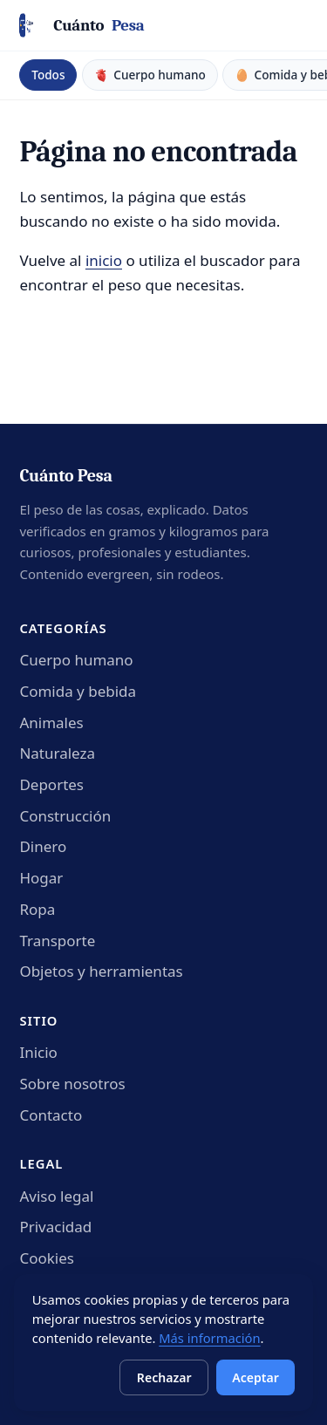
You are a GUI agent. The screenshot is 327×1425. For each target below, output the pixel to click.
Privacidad (55, 1227)
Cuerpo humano (76, 660)
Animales (51, 722)
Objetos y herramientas (100, 971)
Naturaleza (57, 753)
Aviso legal (56, 1196)
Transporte (57, 941)
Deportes (51, 784)
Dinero (42, 846)
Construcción (65, 816)
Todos (48, 74)
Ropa (37, 909)
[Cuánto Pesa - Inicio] (81, 25)
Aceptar (255, 1377)
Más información (209, 1338)
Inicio (38, 1052)
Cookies (46, 1258)
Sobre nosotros (72, 1084)
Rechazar (164, 1377)
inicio (103, 260)
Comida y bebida (77, 691)
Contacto (50, 1115)
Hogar (41, 878)
